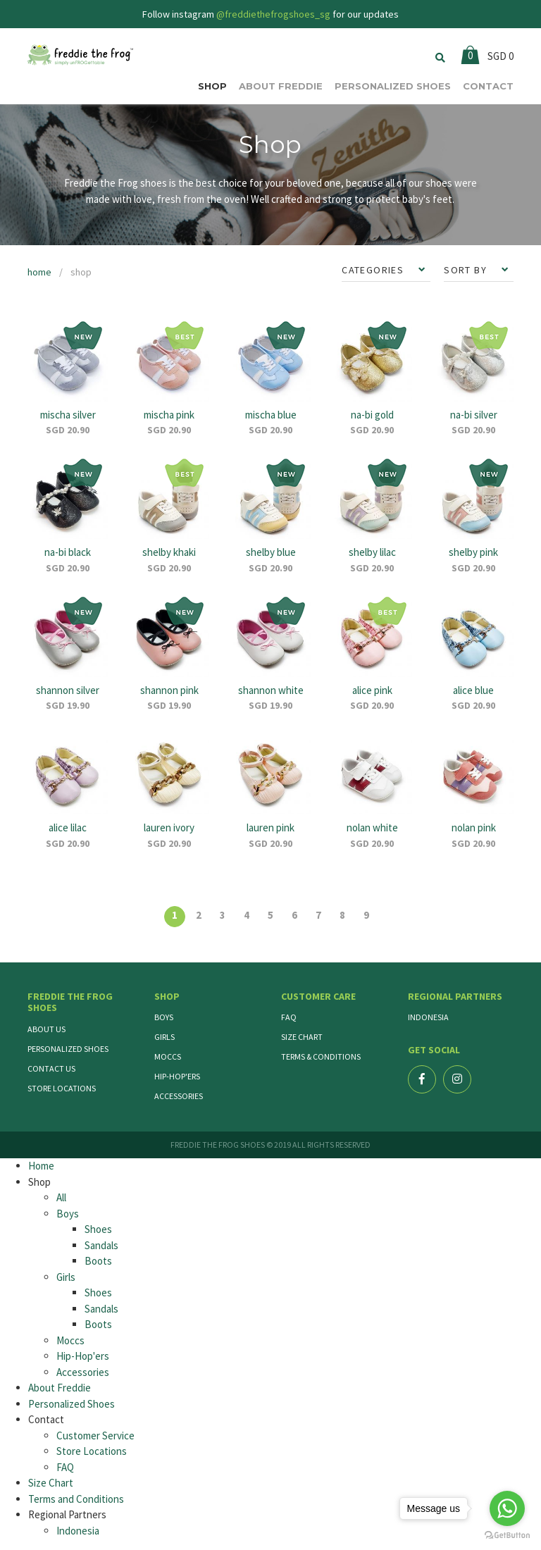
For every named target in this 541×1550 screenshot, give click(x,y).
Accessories (178, 1096)
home (39, 272)
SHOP (212, 86)
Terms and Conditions (76, 1499)
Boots (98, 1260)
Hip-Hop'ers (177, 1076)
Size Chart (302, 1036)
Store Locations (61, 1088)
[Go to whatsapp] (507, 1508)
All (61, 1197)
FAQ (289, 1017)
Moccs (167, 1056)
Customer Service (95, 1435)
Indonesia (428, 1017)
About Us (46, 1029)
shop (81, 272)
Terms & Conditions (321, 1056)
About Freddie (59, 1387)
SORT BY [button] (467, 270)
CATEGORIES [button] (374, 270)
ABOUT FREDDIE (281, 86)
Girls (164, 1036)
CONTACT (488, 86)
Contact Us (51, 1068)
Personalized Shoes (67, 1048)
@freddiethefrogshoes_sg (273, 14)
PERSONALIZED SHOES (393, 86)
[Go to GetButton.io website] (507, 1535)
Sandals (101, 1245)
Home (41, 1165)
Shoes (98, 1229)
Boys (163, 1017)
